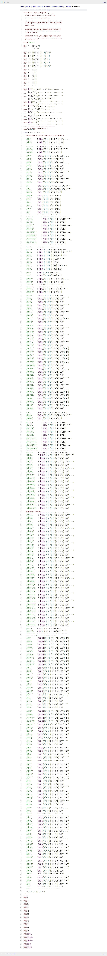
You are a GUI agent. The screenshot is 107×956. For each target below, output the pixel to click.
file (48, 10)
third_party (28, 6)
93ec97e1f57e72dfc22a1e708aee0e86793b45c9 (50, 6)
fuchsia (22, 6)
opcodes (68, 6)
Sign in (104, 2)
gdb (34, 6)
